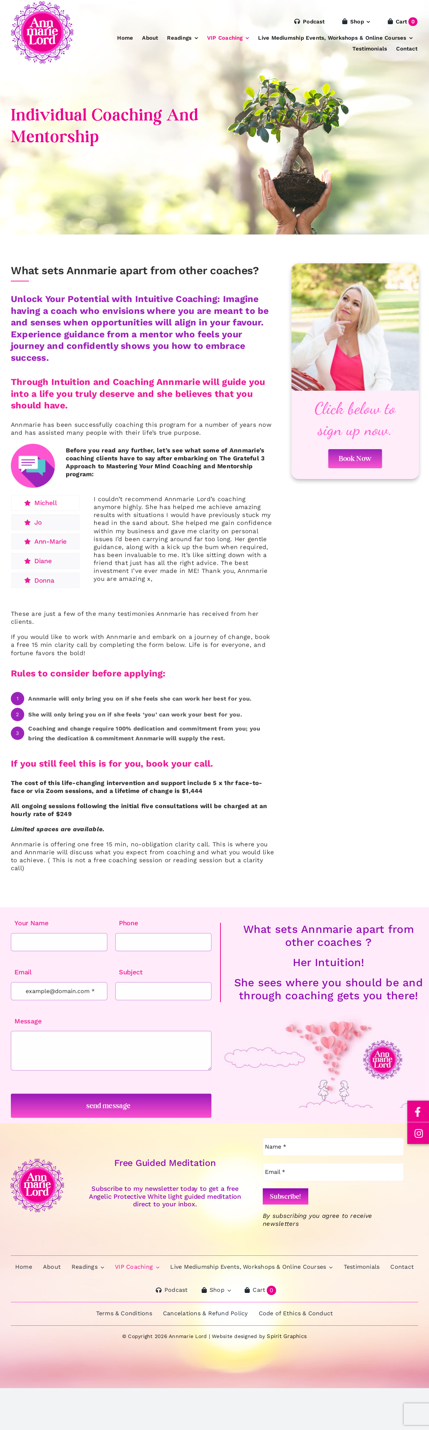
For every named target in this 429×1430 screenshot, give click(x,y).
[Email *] (333, 1172)
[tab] (45, 509)
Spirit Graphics (287, 1336)
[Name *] (333, 1147)
